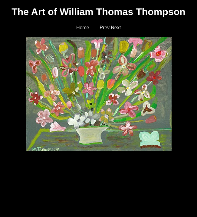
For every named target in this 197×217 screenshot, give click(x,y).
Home (82, 27)
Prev (105, 27)
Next (116, 27)
